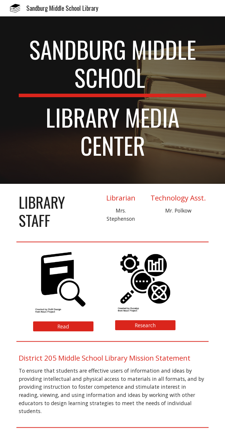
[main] (112, 100)
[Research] (145, 325)
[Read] (63, 326)
